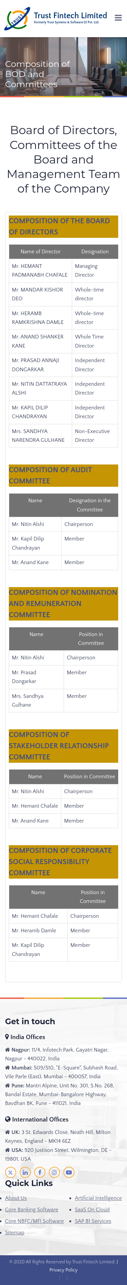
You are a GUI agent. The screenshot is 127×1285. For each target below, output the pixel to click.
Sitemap (14, 1233)
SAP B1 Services (93, 1221)
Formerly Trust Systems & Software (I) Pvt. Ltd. (66, 22)
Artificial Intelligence (98, 1198)
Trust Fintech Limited (70, 15)
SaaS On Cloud (92, 1210)
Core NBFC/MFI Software (34, 1221)
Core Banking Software (31, 1210)
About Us (16, 1198)
